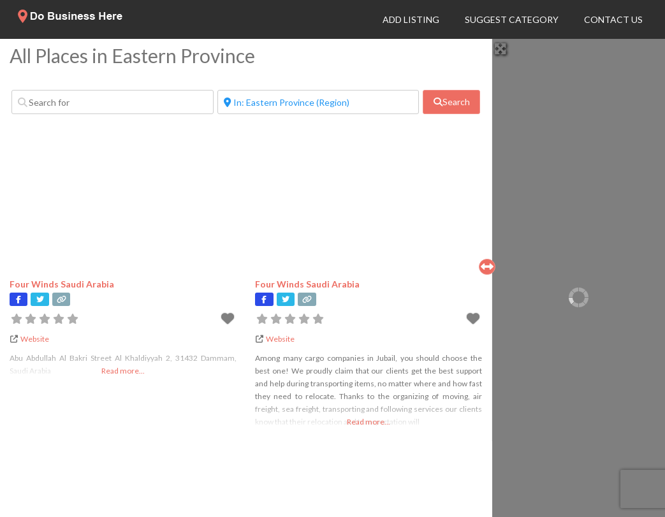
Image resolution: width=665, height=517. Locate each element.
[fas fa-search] (451, 102)
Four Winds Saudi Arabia (62, 284)
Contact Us (613, 19)
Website (34, 339)
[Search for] (112, 102)
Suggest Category (512, 19)
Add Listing (411, 19)
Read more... (123, 370)
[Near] (318, 102)
